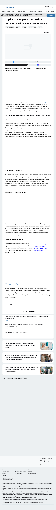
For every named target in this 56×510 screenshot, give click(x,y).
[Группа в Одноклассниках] (44, 460)
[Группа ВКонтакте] (16, 62)
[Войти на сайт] (52, 7)
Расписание (32, 27)
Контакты (30, 471)
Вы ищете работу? (50, 11)
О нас (16, 469)
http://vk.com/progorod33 (7, 494)
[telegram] (11, 304)
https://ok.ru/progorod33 (19, 494)
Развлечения (10, 27)
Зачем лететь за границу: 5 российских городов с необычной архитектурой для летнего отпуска (28, 318)
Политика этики (5, 471)
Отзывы (4, 473)
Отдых (24, 27)
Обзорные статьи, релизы (20, 471)
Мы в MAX (40, 11)
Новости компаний (32, 473)
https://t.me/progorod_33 (29, 494)
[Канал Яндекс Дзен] (16, 65)
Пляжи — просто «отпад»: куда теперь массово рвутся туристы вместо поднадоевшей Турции (28, 326)
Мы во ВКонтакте (32, 11)
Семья (40, 27)
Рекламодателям (21, 11)
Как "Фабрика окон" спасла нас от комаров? (28, 333)
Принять (51, 15)
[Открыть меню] (3, 7)
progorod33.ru (46, 488)
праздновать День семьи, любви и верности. (36, 102)
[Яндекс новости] (39, 62)
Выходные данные (6, 469)
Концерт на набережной (14, 284)
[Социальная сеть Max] (39, 65)
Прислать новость (47, 7)
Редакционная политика (33, 469)
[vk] (7, 304)
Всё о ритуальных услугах (8, 11)
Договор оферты (18, 473)
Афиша (18, 27)
